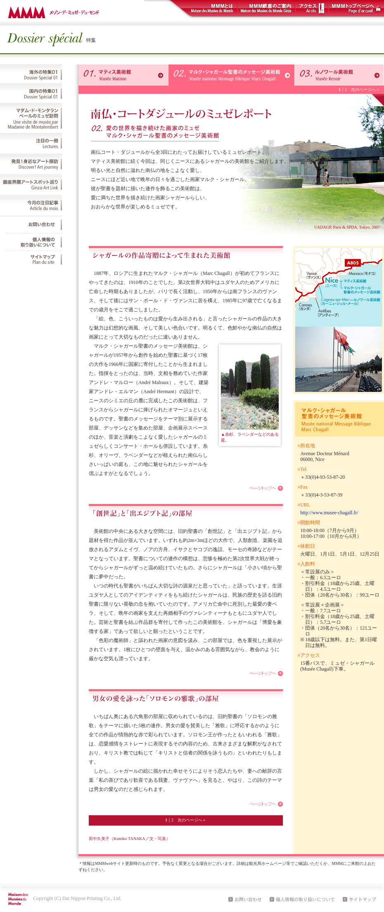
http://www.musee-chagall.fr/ (329, 513)
